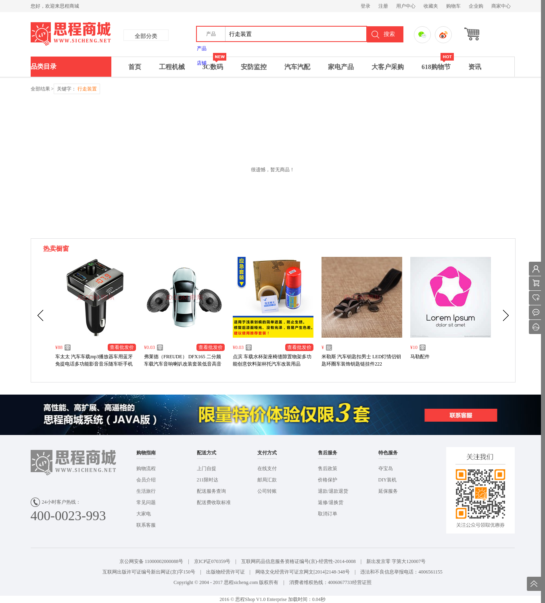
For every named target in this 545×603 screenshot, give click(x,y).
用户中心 (406, 6)
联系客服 (146, 525)
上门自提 (206, 468)
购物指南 (146, 453)
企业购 (476, 6)
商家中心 (501, 6)
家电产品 (341, 66)
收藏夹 (431, 6)
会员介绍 (146, 480)
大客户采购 (388, 66)
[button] (211, 34)
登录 (365, 6)
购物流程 (146, 468)
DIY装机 (387, 480)
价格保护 (327, 480)
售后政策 (327, 468)
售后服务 (327, 453)
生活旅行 (146, 491)
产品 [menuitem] (202, 48)
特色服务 (388, 453)
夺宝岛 (385, 468)
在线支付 (267, 468)
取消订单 (327, 514)
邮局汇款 (267, 480)
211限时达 (208, 480)
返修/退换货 (330, 502)
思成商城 (106, 34)
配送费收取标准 (214, 502)
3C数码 (215, 63)
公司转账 (267, 491)
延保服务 (388, 491)
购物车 (453, 6)
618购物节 (438, 63)
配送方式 (206, 453)
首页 (134, 66)
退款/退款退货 (333, 491)
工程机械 (172, 66)
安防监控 (254, 66)
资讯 (474, 66)
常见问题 (146, 502)
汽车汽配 (297, 66)
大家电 (143, 514)
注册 (383, 6)
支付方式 (267, 453)
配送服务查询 (211, 491)
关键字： (77, 89)
